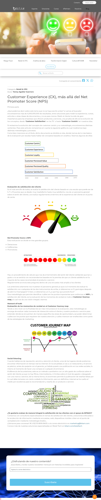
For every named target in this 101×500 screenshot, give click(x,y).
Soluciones (45, 9)
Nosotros (78, 9)
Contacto (77, 3)
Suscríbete (50, 482)
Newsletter (93, 61)
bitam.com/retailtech (73, 426)
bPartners (66, 9)
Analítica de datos (39, 61)
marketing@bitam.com (80, 423)
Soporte (34, 9)
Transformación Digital (59, 61)
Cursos (56, 9)
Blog (87, 9)
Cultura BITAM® (78, 61)
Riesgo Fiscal (8, 61)
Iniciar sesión (89, 3)
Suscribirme (50, 67)
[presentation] (50, 475)
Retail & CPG (23, 61)
